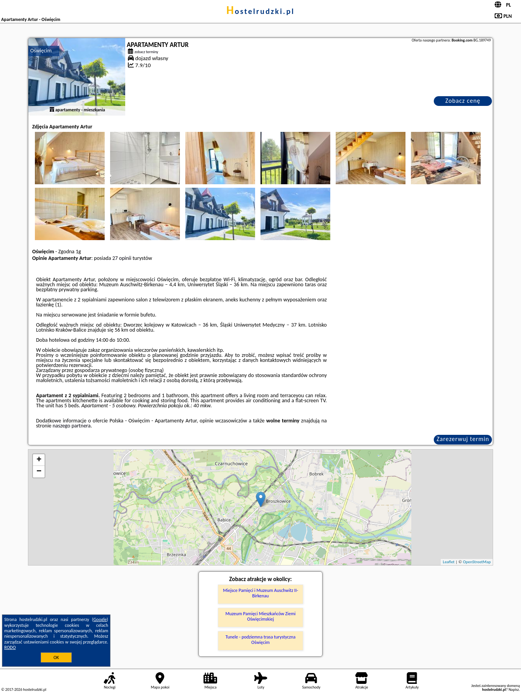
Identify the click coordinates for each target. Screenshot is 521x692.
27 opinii (121, 258)
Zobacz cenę (463, 100)
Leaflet (448, 561)
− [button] (38, 471)
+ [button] (38, 460)
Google (100, 619)
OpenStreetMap (477, 561)
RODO (10, 647)
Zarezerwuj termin (462, 439)
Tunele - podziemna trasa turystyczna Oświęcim (261, 639)
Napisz (514, 689)
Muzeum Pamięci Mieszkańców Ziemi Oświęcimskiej (261, 616)
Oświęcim (41, 50)
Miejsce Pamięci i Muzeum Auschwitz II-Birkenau (260, 593)
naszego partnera (72, 425)
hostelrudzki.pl (260, 11)
